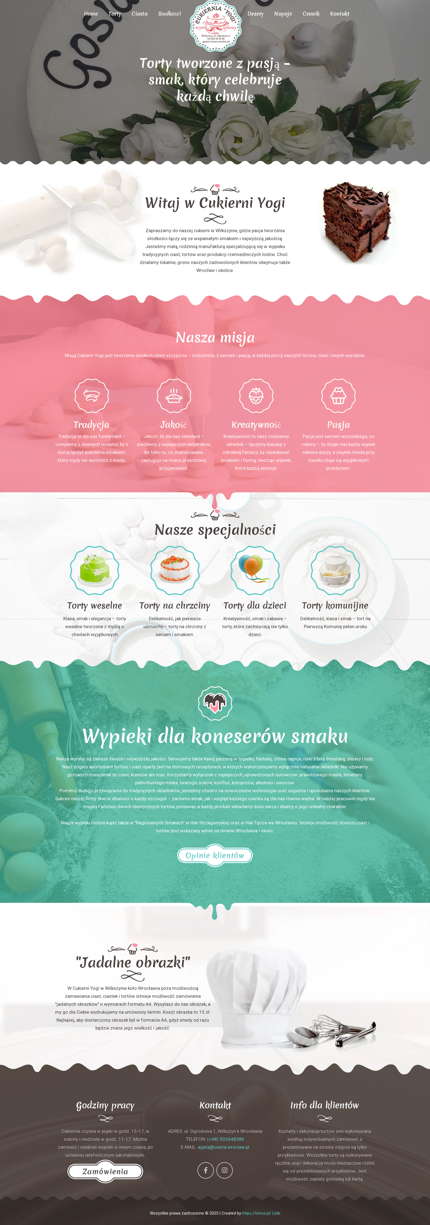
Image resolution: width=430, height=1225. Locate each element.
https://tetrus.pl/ (256, 1213)
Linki (276, 1213)
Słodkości (169, 13)
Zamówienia (105, 1171)
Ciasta (140, 13)
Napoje (283, 13)
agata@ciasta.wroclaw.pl (223, 1147)
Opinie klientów (215, 855)
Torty (115, 13)
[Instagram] (224, 1170)
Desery (255, 13)
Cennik (311, 13)
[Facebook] (205, 1170)
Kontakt (340, 13)
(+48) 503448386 (225, 1139)
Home (91, 13)
